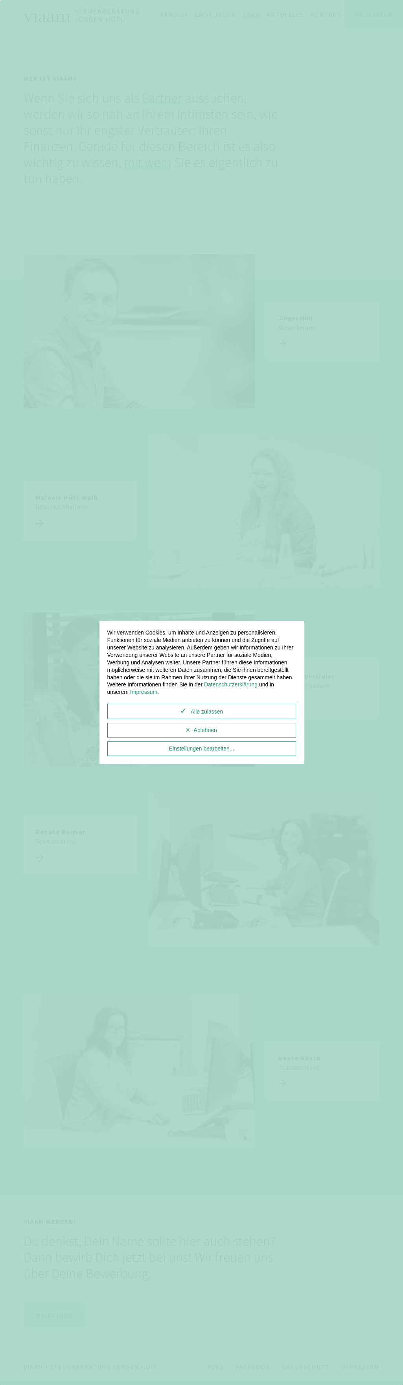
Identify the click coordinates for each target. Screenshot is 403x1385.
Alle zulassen (207, 711)
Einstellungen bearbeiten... (201, 748)
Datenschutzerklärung (231, 684)
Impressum (143, 692)
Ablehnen (205, 730)
